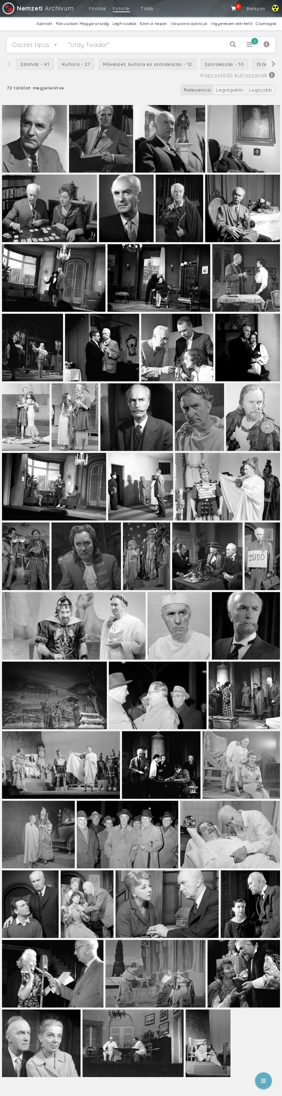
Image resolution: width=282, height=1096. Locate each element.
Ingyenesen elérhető (231, 23)
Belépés (256, 8)
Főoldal (97, 8)
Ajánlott (44, 23)
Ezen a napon (153, 23)
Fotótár (121, 8)
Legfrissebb (124, 23)
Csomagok (266, 23)
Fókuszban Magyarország (82, 23)
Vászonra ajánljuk (189, 23)
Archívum (37, 8)
